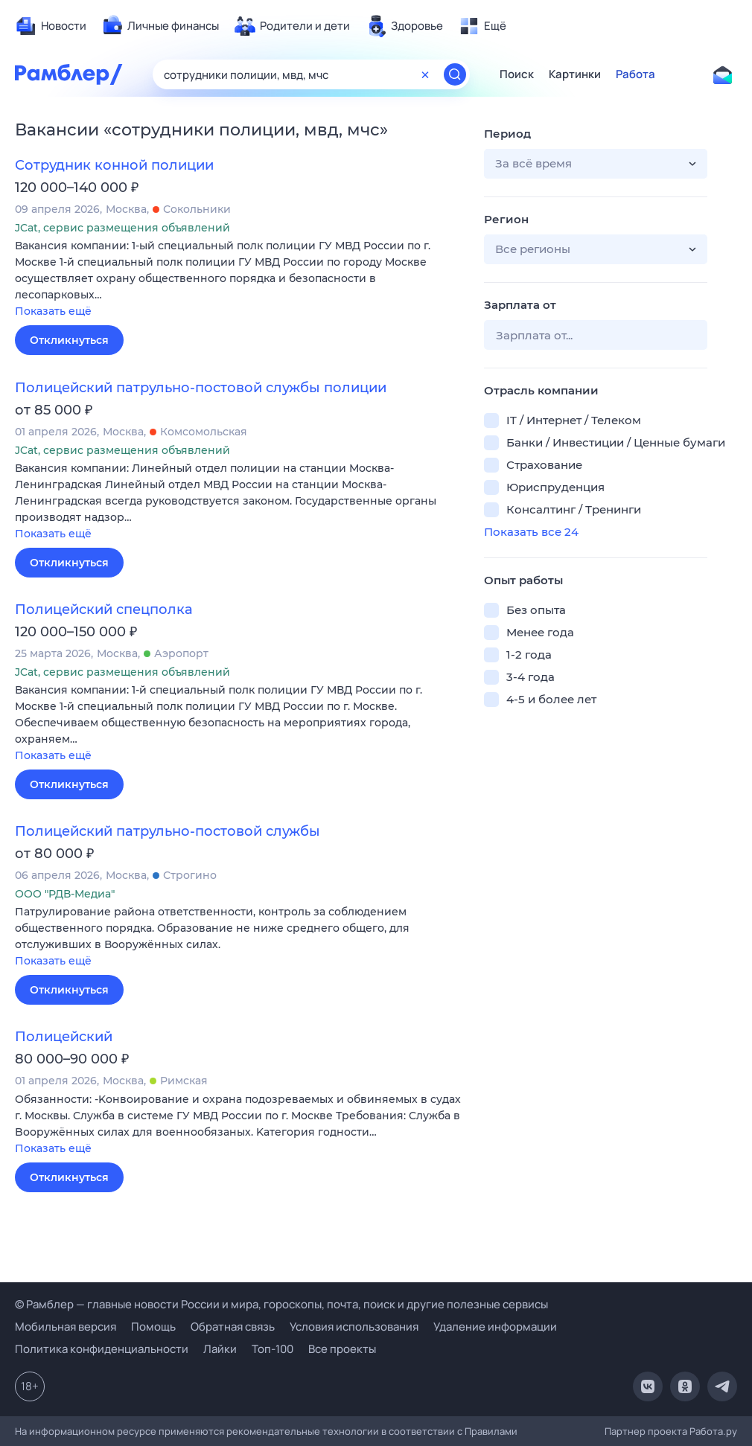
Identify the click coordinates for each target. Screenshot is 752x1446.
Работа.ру (713, 1431)
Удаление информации (495, 1326)
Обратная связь (233, 1326)
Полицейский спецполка (104, 609)
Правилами (491, 1431)
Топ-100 (272, 1349)
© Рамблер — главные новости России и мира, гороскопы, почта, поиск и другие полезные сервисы (281, 1304)
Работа (635, 74)
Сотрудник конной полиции (114, 165)
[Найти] (455, 74)
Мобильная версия (65, 1326)
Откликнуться (69, 340)
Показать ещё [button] (53, 311)
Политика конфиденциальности (101, 1349)
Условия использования (354, 1326)
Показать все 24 (531, 532)
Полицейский (63, 1036)
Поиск (517, 74)
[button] (238, 279)
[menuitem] (50, 26)
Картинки (575, 74)
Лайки (220, 1349)
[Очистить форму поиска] (425, 74)
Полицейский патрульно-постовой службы (167, 831)
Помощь (153, 1326)
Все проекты (342, 1349)
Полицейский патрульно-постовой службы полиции (200, 388)
